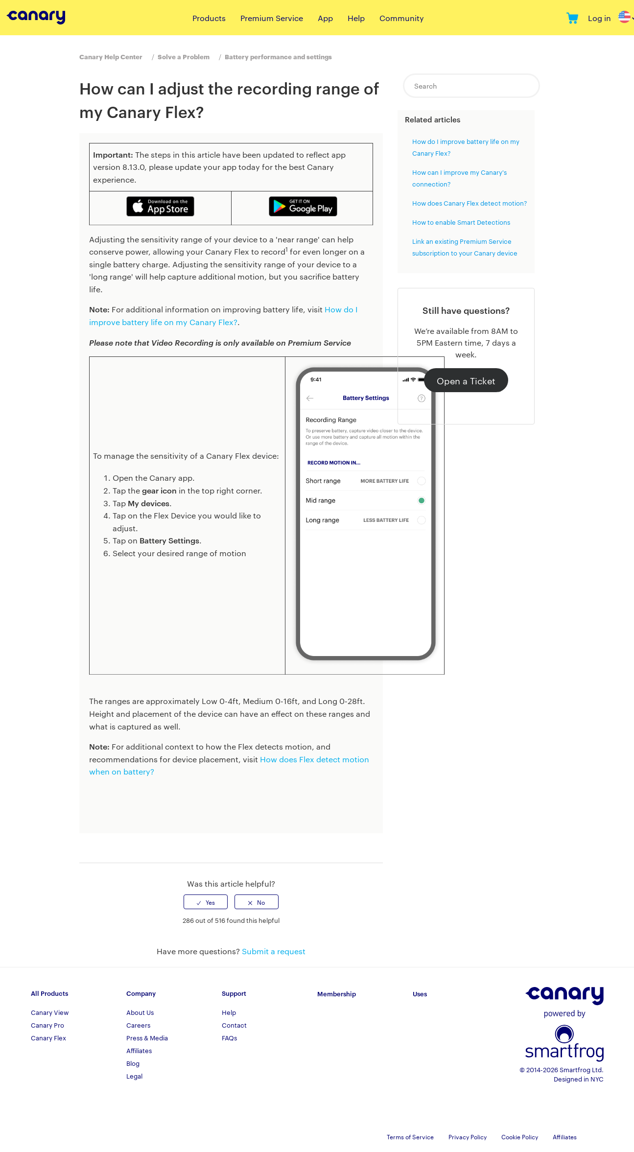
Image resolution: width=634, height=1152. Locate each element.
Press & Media (147, 1037)
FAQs (229, 1037)
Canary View (50, 1012)
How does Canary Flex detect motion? (469, 202)
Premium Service (271, 18)
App (325, 18)
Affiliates (139, 1050)
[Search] (471, 85)
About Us (140, 1012)
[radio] (206, 901)
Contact (234, 1024)
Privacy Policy (467, 1136)
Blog (133, 1062)
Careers (138, 1024)
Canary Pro (47, 1024)
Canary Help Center (110, 56)
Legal (134, 1075)
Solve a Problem (184, 56)
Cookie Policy (519, 1136)
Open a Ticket (466, 380)
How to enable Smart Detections (461, 221)
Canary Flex (48, 1037)
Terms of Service (410, 1136)
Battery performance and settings (278, 56)
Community (401, 18)
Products (209, 18)
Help (356, 18)
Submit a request (273, 951)
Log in (599, 18)
